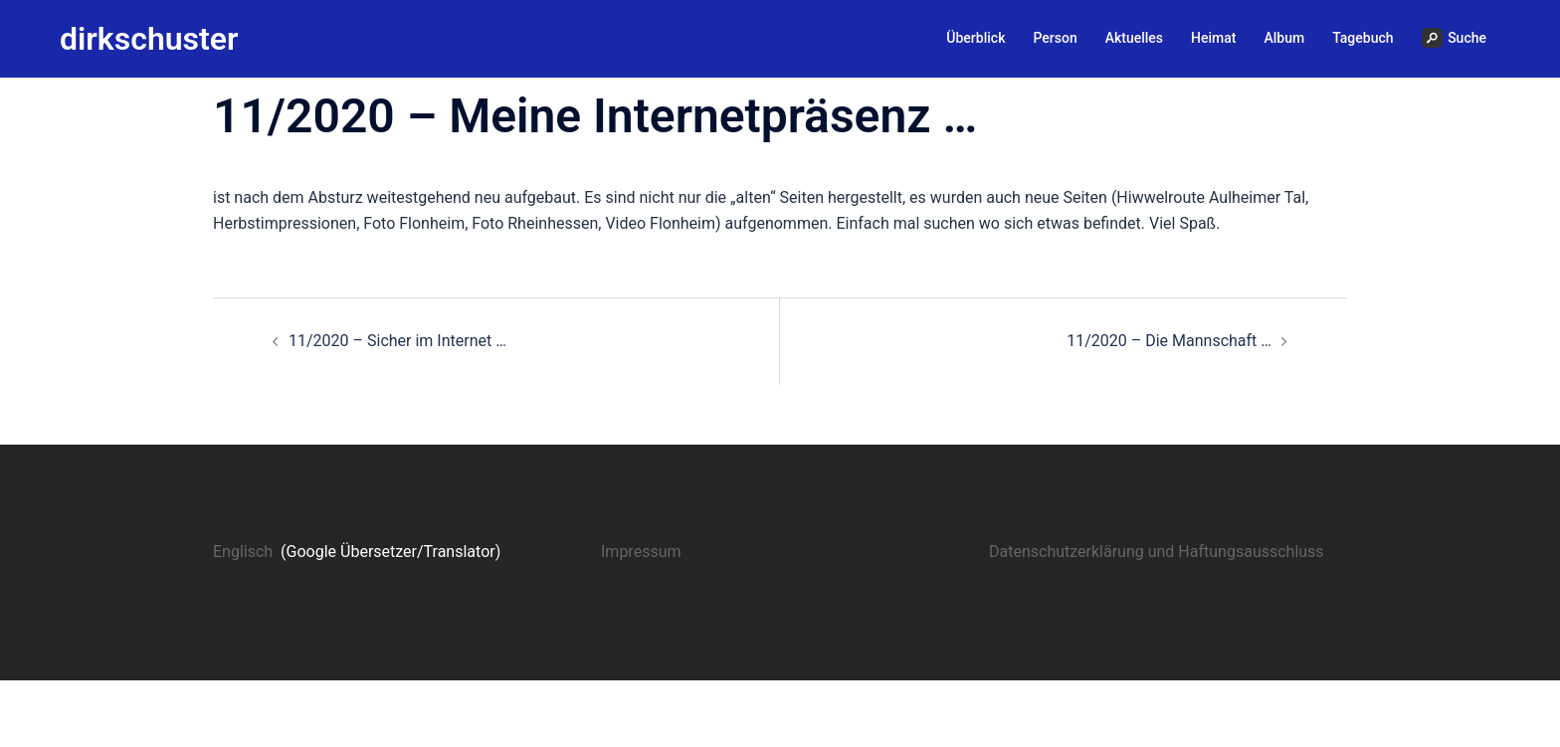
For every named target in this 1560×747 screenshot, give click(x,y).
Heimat (1213, 38)
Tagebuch (1362, 38)
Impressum (641, 551)
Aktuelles (1134, 38)
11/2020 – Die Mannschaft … (1169, 340)
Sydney (531, 712)
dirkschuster (149, 39)
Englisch (243, 551)
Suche (1454, 38)
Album (1284, 38)
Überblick (975, 38)
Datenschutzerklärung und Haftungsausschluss (1156, 551)
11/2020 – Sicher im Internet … (397, 340)
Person (1054, 38)
